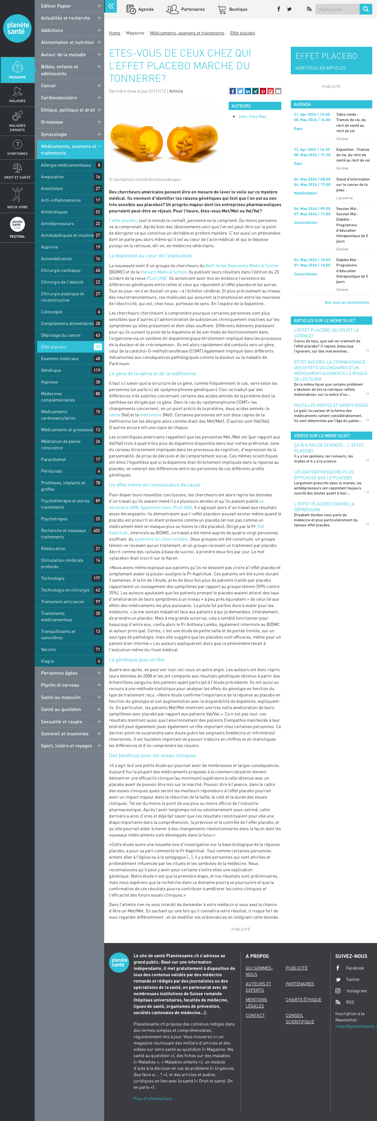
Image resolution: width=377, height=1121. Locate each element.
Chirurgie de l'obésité (62, 282)
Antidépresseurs (57, 223)
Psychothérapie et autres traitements (65, 504)
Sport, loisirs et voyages (66, 745)
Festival (17, 236)
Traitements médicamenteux (56, 616)
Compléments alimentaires (67, 323)
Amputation (52, 176)
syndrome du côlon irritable (161, 539)
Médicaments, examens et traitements (68, 149)
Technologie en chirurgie (65, 589)
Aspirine (49, 246)
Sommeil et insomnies (64, 733)
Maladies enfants (17, 127)
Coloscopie (51, 311)
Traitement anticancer (62, 601)
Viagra (47, 661)
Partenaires (192, 9)
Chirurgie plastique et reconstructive (62, 297)
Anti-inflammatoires (61, 200)
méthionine (151, 414)
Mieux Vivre (17, 207)
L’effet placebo (123, 220)
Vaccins (48, 649)
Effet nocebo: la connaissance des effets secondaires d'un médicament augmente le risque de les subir (331, 370)
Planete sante (17, 28)
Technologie (52, 578)
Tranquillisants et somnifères (58, 634)
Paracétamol (53, 459)
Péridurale (51, 471)
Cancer (48, 85)
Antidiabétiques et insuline (67, 235)
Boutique (238, 9)
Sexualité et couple (61, 721)
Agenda (145, 9)
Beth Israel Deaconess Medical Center (242, 265)
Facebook (349, 968)
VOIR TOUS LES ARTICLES (320, 67)
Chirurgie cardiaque (61, 270)
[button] (233, 91)
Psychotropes (54, 518)
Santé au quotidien (61, 709)
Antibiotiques (54, 211)
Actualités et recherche (65, 18)
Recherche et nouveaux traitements (63, 533)
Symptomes (17, 153)
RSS (344, 1002)
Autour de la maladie (63, 54)
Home (114, 32)
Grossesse (52, 122)
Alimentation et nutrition (67, 42)
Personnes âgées (59, 673)
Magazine (17, 77)
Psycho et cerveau (60, 685)
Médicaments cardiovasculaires (58, 414)
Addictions (52, 30)
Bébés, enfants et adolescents (59, 70)
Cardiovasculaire (59, 97)
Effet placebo (53, 346)
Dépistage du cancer (61, 335)
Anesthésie (52, 188)
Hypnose (49, 381)
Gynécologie (54, 134)
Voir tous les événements (347, 302)
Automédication (56, 258)
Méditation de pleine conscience (61, 444)
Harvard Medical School (163, 271)
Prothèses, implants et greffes (63, 486)
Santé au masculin (61, 697)
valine (114, 414)
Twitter (347, 979)
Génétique (51, 370)
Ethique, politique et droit (68, 110)
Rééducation (53, 548)
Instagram (351, 990)
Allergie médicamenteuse (66, 165)
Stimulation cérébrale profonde (62, 563)
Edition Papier (56, 6)
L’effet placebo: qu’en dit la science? (326, 332)
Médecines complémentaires (58, 396)
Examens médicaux (60, 358)
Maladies (17, 101)
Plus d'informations (153, 1098)
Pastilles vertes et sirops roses (331, 405)
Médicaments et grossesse (67, 429)
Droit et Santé (17, 177)
